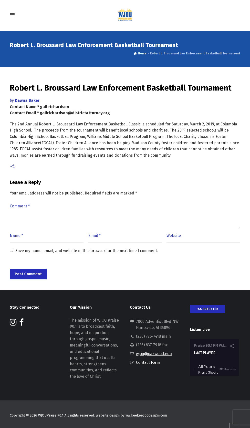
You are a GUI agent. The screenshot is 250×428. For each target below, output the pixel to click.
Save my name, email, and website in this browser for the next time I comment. (86, 250)
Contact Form (148, 362)
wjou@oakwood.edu (154, 353)
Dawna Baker (27, 100)
